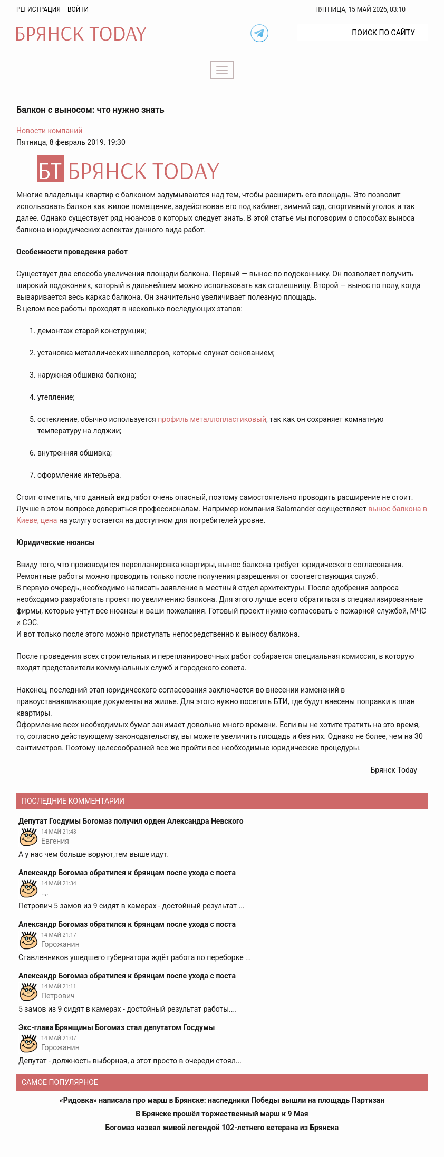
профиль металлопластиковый (212, 419)
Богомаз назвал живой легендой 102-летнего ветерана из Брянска (222, 1127)
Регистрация (38, 9)
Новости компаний (49, 130)
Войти (78, 9)
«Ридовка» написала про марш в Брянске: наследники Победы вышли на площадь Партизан (222, 1100)
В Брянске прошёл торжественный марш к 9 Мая (222, 1114)
